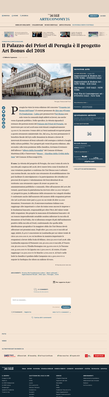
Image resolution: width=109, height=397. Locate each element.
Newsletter (59, 383)
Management (79, 368)
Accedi (103, 16)
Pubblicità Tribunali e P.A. (63, 390)
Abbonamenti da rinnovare (91, 380)
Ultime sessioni (80, 73)
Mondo (29, 368)
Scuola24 (31, 392)
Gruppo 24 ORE (6, 378)
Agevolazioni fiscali (29, 274)
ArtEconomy (54, 19)
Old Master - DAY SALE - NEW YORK (88, 88)
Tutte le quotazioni (81, 152)
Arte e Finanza (65, 25)
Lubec (37, 114)
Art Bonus (60, 114)
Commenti (70, 368)
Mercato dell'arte (22, 25)
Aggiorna (27, 312)
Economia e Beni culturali (83, 25)
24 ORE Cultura (6, 385)
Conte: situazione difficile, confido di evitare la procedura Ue (78, 34)
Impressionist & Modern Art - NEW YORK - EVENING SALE (88, 76)
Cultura (87, 368)
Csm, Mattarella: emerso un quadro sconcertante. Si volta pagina (49, 35)
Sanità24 (31, 394)
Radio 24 (4, 380)
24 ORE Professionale (8, 383)
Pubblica (66, 307)
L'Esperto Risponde (61, 378)
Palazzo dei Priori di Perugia (50, 124)
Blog (57, 385)
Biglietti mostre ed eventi (63, 394)
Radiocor (85, 383)
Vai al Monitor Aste (81, 102)
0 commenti (41, 289)
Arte (57, 274)
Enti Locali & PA (33, 385)
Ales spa (42, 274)
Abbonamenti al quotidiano (91, 378)
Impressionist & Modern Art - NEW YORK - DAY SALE (88, 82)
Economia (36, 368)
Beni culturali (52, 273)
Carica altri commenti (41, 317)
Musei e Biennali (51, 25)
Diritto (31, 380)
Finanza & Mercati (47, 368)
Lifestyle (104, 368)
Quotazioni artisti (85, 115)
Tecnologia (95, 368)
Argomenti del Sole (61, 380)
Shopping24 (5, 387)
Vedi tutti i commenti (62, 312)
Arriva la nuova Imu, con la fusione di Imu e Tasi (22, 34)
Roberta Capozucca (11, 57)
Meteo (58, 387)
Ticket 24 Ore (6, 392)
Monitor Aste (82, 69)
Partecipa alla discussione (41, 292)
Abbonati (94, 16)
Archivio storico (87, 385)
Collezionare (37, 25)
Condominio (32, 390)
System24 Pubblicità (8, 390)
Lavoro (31, 383)
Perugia (50, 274)
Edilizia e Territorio (34, 387)
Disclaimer (56, 307)
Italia (24, 368)
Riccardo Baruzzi (80, 143)
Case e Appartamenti (62, 392)
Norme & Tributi (59, 368)
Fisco (30, 378)
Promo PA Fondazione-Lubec (33, 273)
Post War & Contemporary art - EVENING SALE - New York (89, 94)
